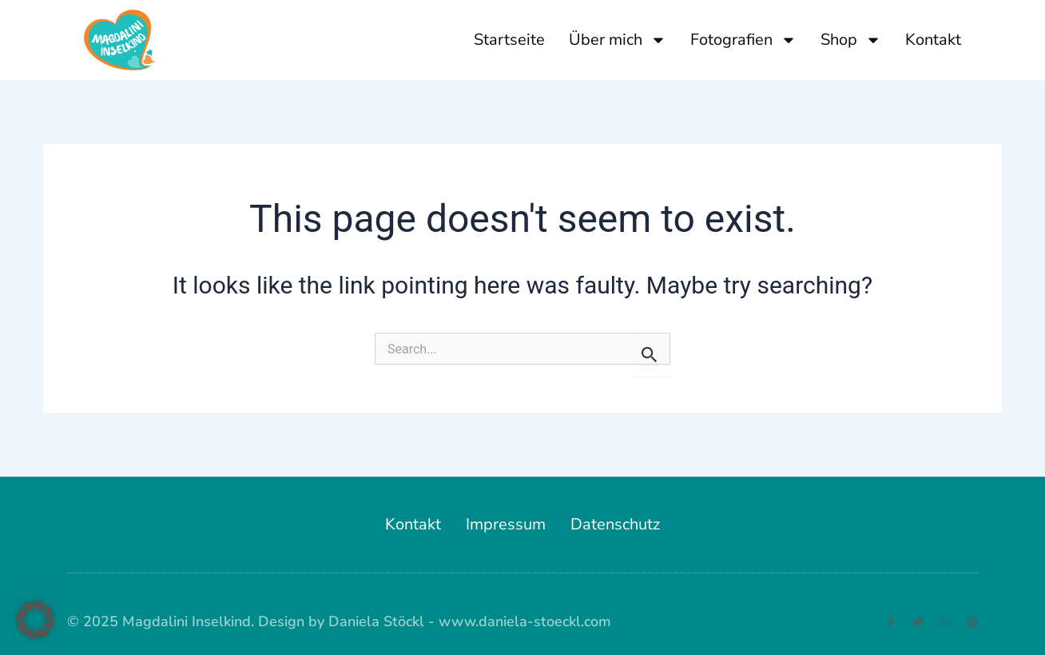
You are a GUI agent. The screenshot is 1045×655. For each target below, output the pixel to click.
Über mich (617, 40)
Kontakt (933, 39)
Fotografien (743, 40)
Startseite (509, 39)
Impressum (506, 524)
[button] (35, 620)
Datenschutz (615, 524)
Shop (851, 40)
